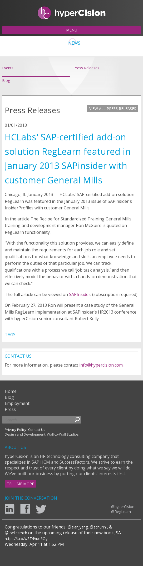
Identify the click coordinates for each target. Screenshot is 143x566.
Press (10, 409)
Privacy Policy (15, 429)
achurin (99, 527)
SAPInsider (79, 294)
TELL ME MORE (20, 483)
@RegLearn (121, 511)
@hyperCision (122, 506)
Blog (6, 80)
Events (7, 67)
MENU (71, 30)
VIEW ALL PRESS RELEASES (112, 108)
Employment (17, 403)
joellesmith (17, 532)
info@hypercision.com (101, 365)
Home (11, 391)
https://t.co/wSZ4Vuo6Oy (26, 538)
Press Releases (86, 67)
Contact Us (36, 429)
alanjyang (79, 527)
